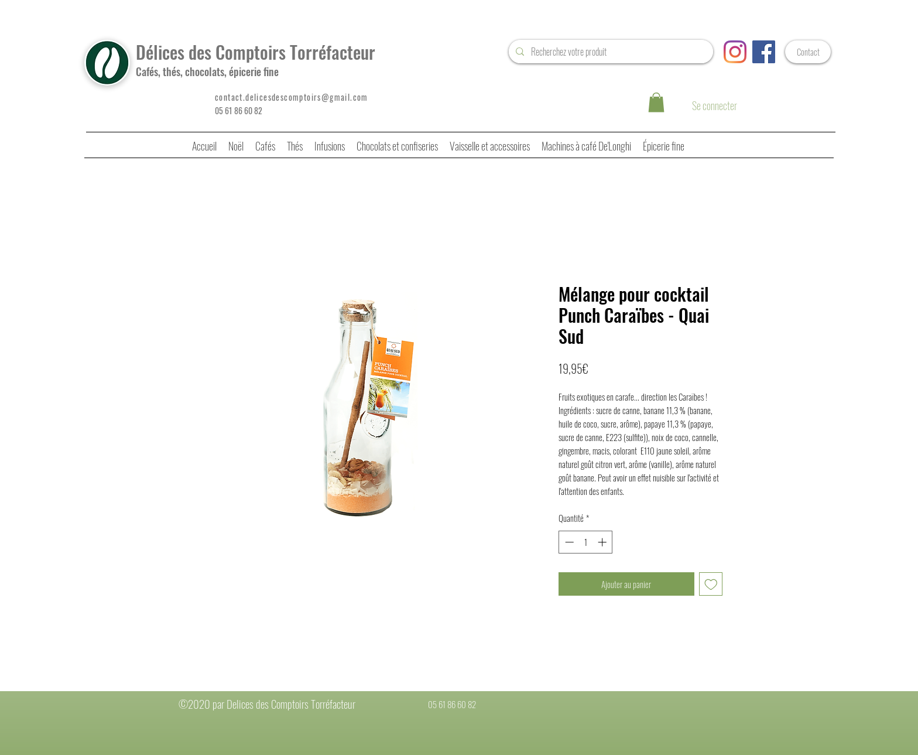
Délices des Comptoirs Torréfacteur (255, 52)
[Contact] (808, 51)
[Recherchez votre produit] (609, 51)
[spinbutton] (585, 542)
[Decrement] (568, 542)
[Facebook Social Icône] (763, 51)
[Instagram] (735, 51)
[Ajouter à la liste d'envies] (711, 584)
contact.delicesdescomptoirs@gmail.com (291, 97)
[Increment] (603, 542)
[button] (656, 102)
